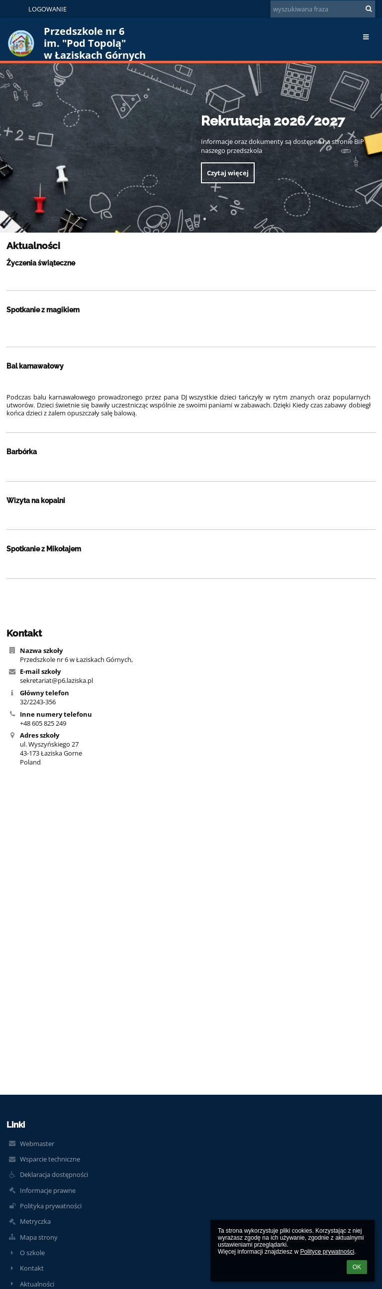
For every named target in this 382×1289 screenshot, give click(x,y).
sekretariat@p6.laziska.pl (56, 680)
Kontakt (32, 1268)
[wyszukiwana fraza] (323, 9)
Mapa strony (39, 1237)
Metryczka (35, 1221)
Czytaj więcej (228, 172)
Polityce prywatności (327, 1251)
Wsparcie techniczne (50, 1159)
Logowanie (47, 8)
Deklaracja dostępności (54, 1174)
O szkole (32, 1252)
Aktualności (37, 1284)
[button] (13, 9)
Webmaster (37, 1143)
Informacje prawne (48, 1190)
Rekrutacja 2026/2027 (273, 121)
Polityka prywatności (51, 1205)
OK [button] (357, 1267)
